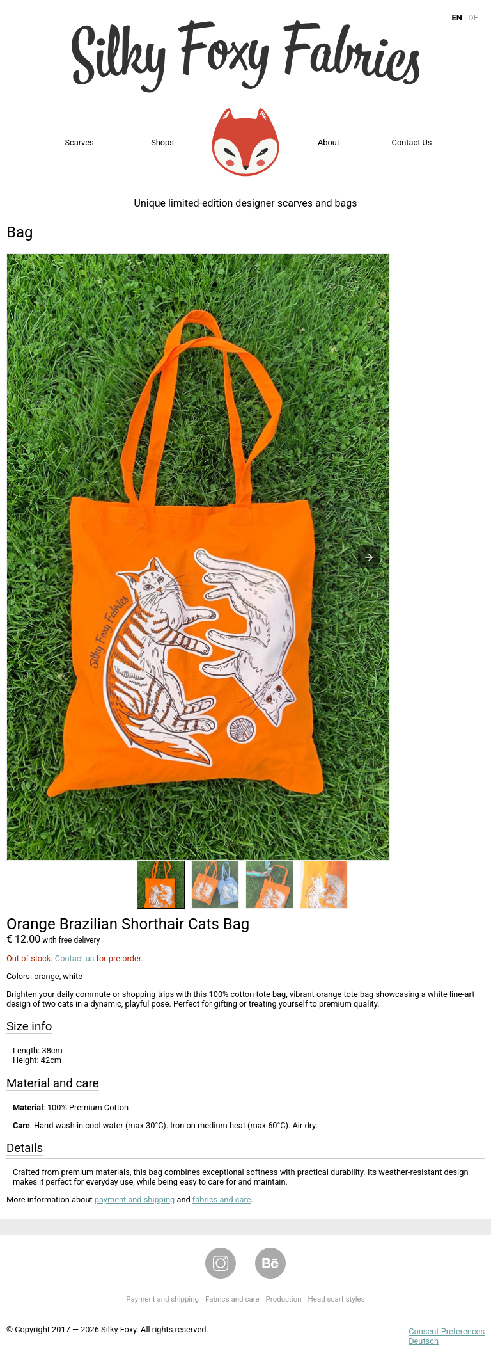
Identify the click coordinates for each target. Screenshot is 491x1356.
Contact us (412, 142)
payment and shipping (135, 1199)
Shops (162, 142)
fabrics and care (221, 1199)
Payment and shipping (162, 1299)
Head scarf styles (336, 1299)
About (328, 142)
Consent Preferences (447, 1331)
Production (284, 1299)
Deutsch (424, 1341)
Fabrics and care (232, 1299)
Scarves (79, 142)
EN (457, 17)
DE (473, 17)
